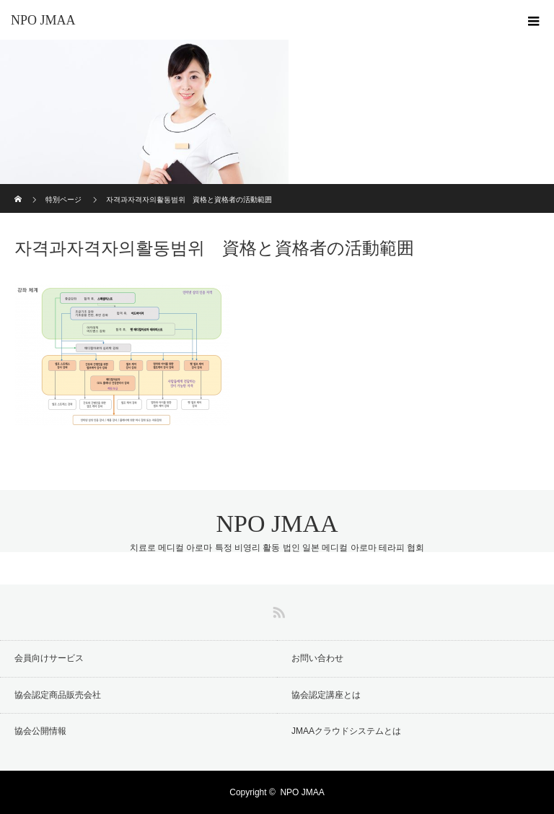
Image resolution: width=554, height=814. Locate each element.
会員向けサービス (49, 658)
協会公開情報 (40, 731)
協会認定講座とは (326, 695)
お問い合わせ (317, 658)
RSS (277, 610)
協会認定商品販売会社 (57, 695)
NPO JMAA (43, 20)
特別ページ (63, 200)
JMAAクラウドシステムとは (346, 731)
